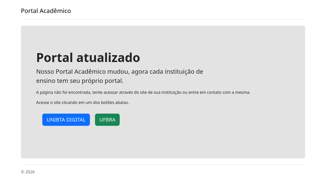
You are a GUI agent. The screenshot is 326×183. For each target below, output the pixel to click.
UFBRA (107, 119)
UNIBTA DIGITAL (66, 119)
